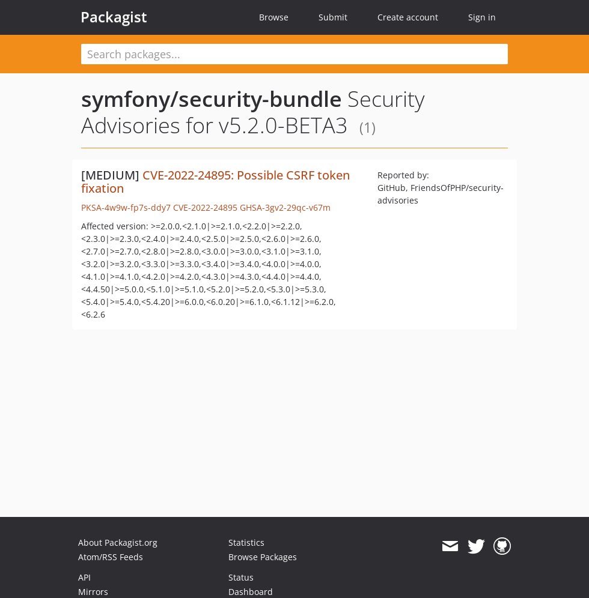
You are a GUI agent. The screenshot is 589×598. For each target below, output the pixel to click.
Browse (273, 17)
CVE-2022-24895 (205, 207)
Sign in (482, 17)
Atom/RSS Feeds (110, 557)
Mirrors (93, 591)
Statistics (246, 542)
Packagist (114, 16)
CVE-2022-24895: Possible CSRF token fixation (215, 181)
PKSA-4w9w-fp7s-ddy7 (126, 207)
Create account (407, 17)
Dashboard (250, 591)
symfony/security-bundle (211, 98)
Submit (333, 17)
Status (241, 577)
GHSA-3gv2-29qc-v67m (285, 207)
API (84, 577)
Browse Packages (262, 557)
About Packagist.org (117, 542)
